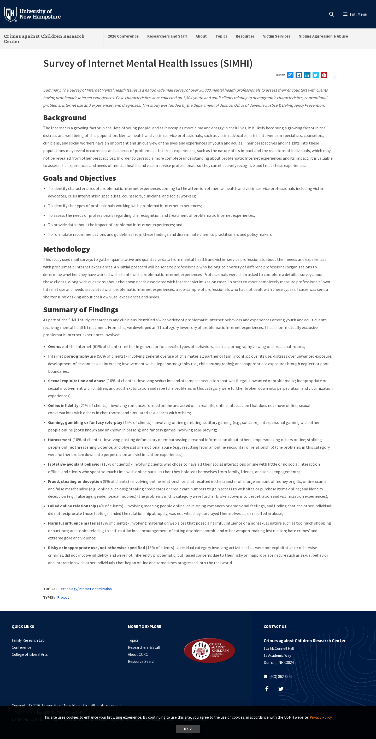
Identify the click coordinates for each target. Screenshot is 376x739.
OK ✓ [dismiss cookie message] (188, 729)
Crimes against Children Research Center (44, 38)
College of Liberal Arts (30, 654)
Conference (21, 647)
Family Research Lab (28, 640)
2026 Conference (123, 36)
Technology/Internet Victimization (85, 588)
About (201, 36)
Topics (221, 36)
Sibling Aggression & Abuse (323, 36)
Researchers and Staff (167, 36)
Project (63, 597)
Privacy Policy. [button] (321, 717)
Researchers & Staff (144, 647)
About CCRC (138, 654)
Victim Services (276, 36)
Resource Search (142, 661)
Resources (245, 36)
